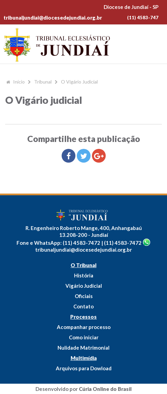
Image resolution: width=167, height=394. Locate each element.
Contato (83, 306)
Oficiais (84, 296)
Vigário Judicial (83, 286)
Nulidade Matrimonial (83, 347)
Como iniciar (83, 337)
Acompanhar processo (84, 327)
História (83, 275)
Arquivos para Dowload (84, 368)
